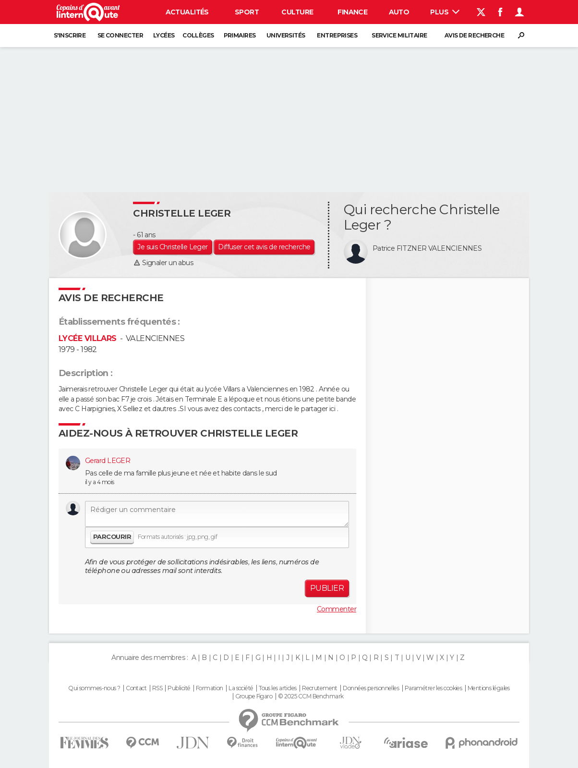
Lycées (164, 35)
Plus (444, 12)
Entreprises (337, 35)
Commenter (336, 609)
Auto (399, 12)
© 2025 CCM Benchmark (311, 696)
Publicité (179, 688)
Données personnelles (371, 688)
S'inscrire (69, 35)
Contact (136, 688)
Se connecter (120, 35)
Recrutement (319, 688)
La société (241, 688)
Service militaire (399, 35)
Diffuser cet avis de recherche (264, 247)
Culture (297, 12)
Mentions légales (489, 688)
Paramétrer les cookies (433, 688)
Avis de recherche (474, 35)
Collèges (198, 35)
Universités (285, 35)
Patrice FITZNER (400, 248)
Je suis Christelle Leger (172, 247)
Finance (352, 12)
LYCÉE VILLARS (88, 338)
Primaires (240, 35)
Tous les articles (277, 688)
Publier (327, 588)
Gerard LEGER (107, 460)
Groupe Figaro (254, 696)
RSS (157, 688)
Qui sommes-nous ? (94, 688)
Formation (209, 688)
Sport (247, 12)
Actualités (187, 12)
